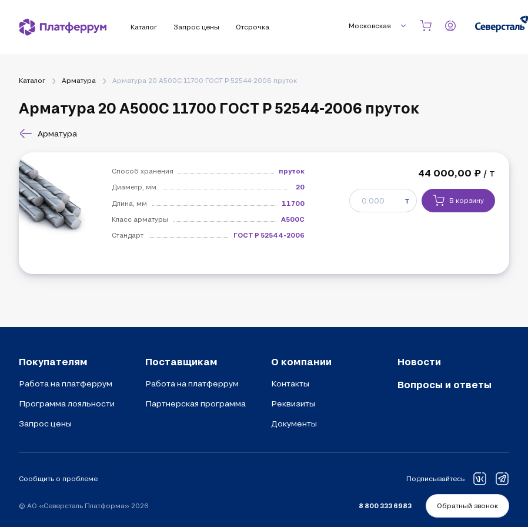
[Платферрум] (63, 27)
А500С (293, 219)
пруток (292, 171)
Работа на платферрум (65, 383)
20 (300, 187)
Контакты (290, 383)
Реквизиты (293, 403)
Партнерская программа (195, 403)
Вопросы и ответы (444, 384)
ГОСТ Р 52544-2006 (269, 235)
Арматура (79, 80)
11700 (293, 203)
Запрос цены (45, 423)
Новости (419, 361)
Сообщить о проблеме (58, 478)
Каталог (32, 80)
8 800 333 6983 (385, 505)
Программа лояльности (67, 403)
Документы (294, 423)
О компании (301, 361)
